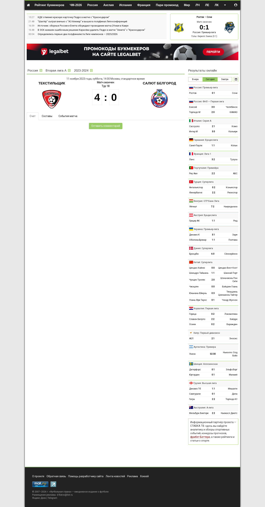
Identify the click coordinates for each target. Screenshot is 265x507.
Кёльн (234, 145)
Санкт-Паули (195, 145)
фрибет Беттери (200, 436)
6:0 (212, 254)
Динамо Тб (195, 388)
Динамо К (194, 234)
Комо (234, 126)
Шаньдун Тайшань (198, 273)
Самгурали (195, 394)
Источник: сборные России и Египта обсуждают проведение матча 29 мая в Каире (83, 25)
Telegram (52, 498)
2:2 (213, 173)
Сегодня (210, 79)
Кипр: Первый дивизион (207, 333)
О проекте (38, 476)
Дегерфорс (195, 369)
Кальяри (233, 131)
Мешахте (232, 388)
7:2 (212, 206)
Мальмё (233, 374)
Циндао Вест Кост (227, 268)
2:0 (213, 112)
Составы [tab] (47, 116)
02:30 (213, 354)
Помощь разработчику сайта (85, 476)
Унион (192, 354)
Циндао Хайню (197, 268)
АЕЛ (191, 338)
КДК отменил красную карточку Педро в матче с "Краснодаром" (73, 17)
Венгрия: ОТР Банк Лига (206, 201)
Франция (143, 5)
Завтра (224, 79)
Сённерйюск (230, 254)
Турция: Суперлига (203, 181)
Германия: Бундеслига (206, 140)
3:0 (213, 107)
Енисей (193, 107)
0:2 (213, 187)
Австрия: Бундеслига (205, 215)
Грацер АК (194, 220)
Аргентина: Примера (205, 346)
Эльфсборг (231, 369)
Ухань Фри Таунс (198, 300)
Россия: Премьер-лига (204, 32)
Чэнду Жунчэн (229, 300)
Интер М (193, 131)
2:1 (213, 126)
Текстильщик (51, 83)
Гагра (192, 399)
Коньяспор (231, 187)
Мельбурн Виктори (199, 413)
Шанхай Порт (230, 273)
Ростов (200, 17)
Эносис (233, 338)
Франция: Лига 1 (202, 154)
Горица (192, 314)
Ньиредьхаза (230, 206)
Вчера (195, 79)
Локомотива (231, 314)
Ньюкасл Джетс (229, 413)
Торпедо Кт (231, 399)
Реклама (132, 476)
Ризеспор (232, 192)
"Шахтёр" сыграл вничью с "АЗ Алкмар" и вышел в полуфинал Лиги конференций (82, 21)
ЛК (217, 5)
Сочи (209, 17)
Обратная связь (56, 476)
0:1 (213, 93)
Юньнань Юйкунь (198, 293)
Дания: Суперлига (203, 248)
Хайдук (233, 319)
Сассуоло (194, 126)
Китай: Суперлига (203, 262)
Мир (187, 5)
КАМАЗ (233, 112)
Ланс (192, 159)
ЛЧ (197, 5)
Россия (92, 5)
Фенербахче (195, 192)
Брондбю (194, 254)
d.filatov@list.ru (65, 495)
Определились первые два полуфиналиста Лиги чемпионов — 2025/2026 (77, 34)
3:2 (213, 159)
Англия (108, 5)
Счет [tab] (33, 116)
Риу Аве (193, 173)
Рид (235, 220)
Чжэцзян (194, 286)
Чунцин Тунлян (197, 280)
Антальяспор (196, 187)
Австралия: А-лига (203, 407)
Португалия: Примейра (206, 167)
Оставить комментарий (105, 125)
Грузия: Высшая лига (205, 383)
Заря (234, 234)
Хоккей (144, 476)
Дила (234, 394)
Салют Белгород (159, 83)
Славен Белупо (197, 319)
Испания (125, 5)
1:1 (213, 145)
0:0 (213, 268)
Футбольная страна (60, 491)
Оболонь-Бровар (197, 240)
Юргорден (194, 374)
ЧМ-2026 (76, 5)
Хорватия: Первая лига (206, 308)
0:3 (213, 293)
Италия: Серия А (202, 120)
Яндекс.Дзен (39, 498)
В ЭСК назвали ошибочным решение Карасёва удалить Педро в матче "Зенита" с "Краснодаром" (91, 30)
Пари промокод (167, 5)
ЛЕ (207, 5)
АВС (235, 173)
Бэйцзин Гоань (229, 286)
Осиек (192, 324)
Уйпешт (193, 206)
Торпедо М (194, 112)
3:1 (213, 234)
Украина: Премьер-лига (206, 229)
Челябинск (231, 107)
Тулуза (233, 159)
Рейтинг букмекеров (49, 5)
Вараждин (232, 324)
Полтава (233, 240)
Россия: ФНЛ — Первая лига (209, 101)
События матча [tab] (68, 116)
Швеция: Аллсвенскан (206, 364)
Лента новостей (115, 476)
